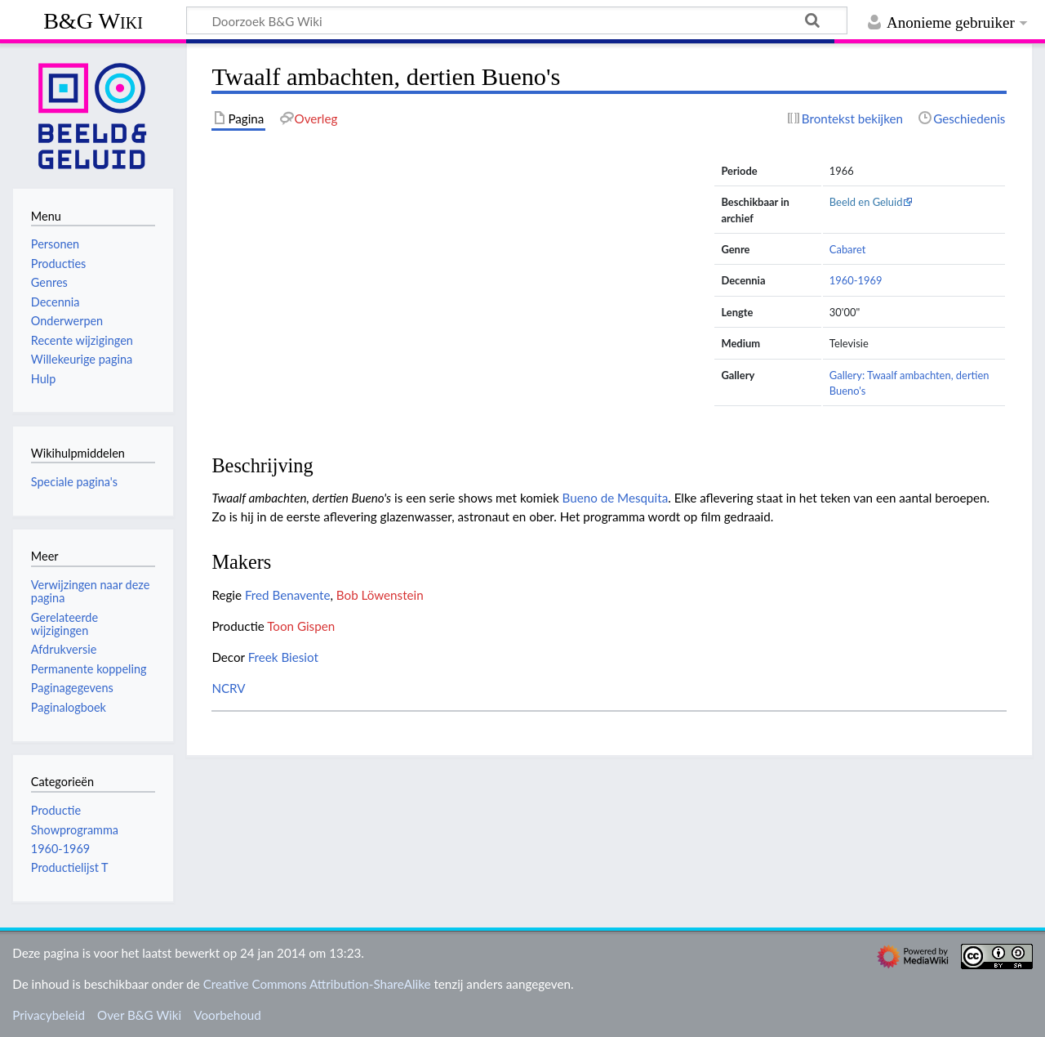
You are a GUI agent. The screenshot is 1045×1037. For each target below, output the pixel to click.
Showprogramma (74, 830)
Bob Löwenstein (380, 595)
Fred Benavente (288, 595)
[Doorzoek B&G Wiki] (517, 20)
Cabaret (847, 249)
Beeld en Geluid (866, 201)
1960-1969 (856, 280)
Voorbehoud (226, 1015)
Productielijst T (70, 867)
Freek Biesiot (283, 657)
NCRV (228, 688)
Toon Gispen (301, 626)
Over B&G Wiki (139, 1015)
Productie (56, 810)
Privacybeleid (48, 1015)
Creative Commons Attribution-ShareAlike (317, 984)
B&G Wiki (93, 21)
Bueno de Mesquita (616, 497)
